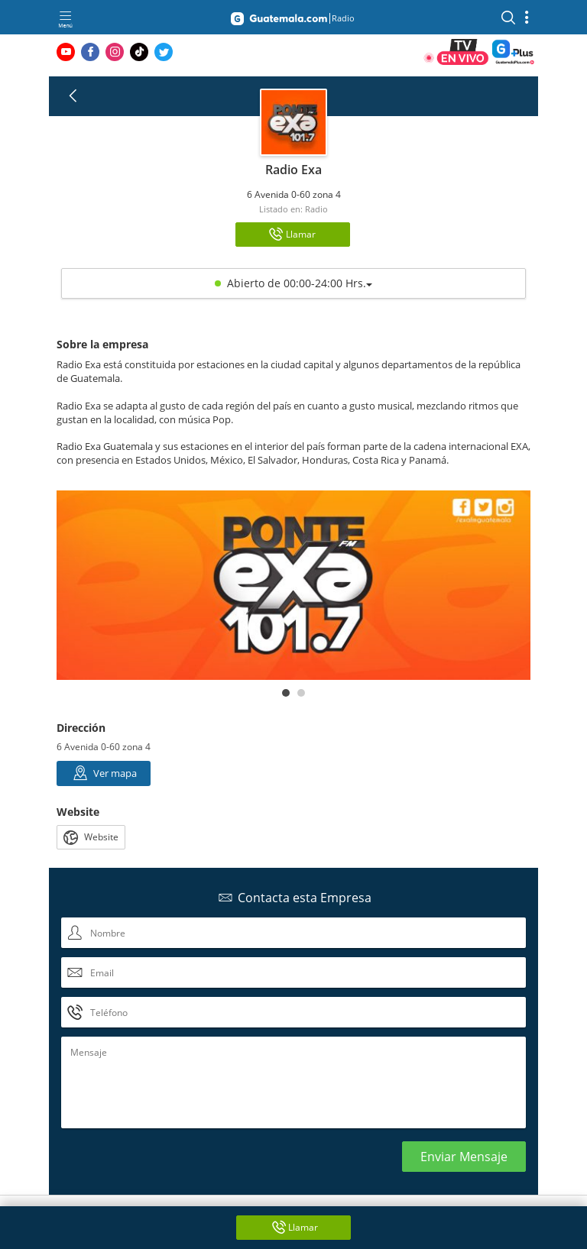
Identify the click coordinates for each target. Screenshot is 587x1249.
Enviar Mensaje (464, 1156)
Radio (316, 209)
